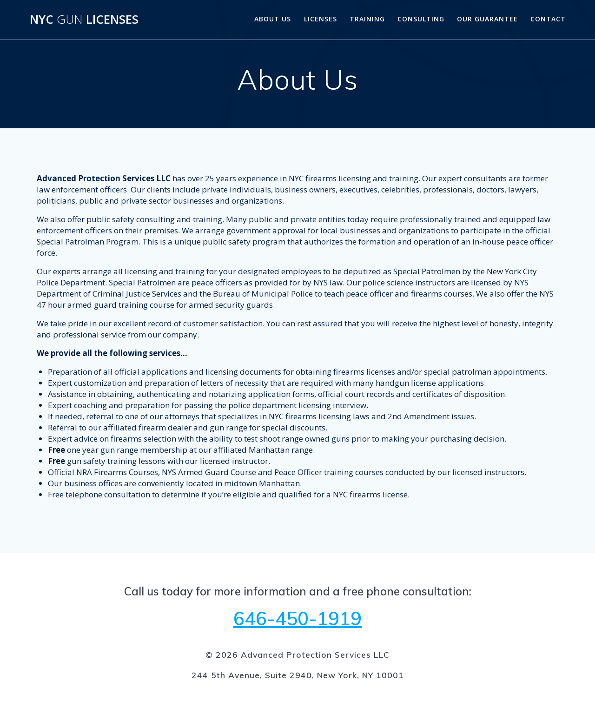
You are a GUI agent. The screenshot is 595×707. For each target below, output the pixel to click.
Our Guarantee (487, 18)
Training (367, 18)
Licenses (320, 18)
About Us (272, 18)
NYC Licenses (84, 19)
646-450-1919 (297, 618)
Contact (548, 18)
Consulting (420, 18)
